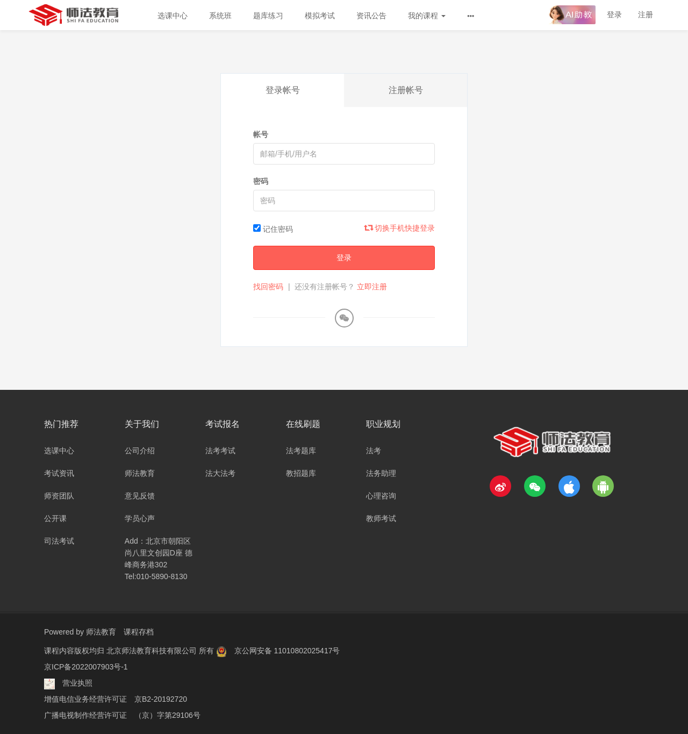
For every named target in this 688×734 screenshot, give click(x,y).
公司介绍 (140, 450)
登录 (614, 14)
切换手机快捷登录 (400, 228)
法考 (373, 450)
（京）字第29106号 (167, 715)
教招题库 (301, 473)
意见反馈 (140, 495)
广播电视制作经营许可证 (85, 715)
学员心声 (140, 518)
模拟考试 (320, 15)
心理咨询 (381, 495)
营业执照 (77, 683)
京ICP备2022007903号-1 (86, 666)
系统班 (220, 15)
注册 (645, 14)
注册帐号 (406, 90)
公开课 (55, 518)
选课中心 (172, 15)
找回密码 (268, 286)
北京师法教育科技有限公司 (152, 650)
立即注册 (372, 286)
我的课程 (427, 15)
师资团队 (59, 495)
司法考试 (59, 541)
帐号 (260, 134)
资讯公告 (371, 15)
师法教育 (140, 473)
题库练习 (268, 15)
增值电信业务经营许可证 (85, 699)
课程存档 (139, 632)
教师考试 (381, 518)
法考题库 (301, 450)
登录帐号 (283, 90)
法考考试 (220, 450)
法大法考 (220, 473)
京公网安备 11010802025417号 (287, 650)
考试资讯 (59, 473)
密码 (260, 181)
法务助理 (381, 473)
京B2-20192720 (160, 699)
